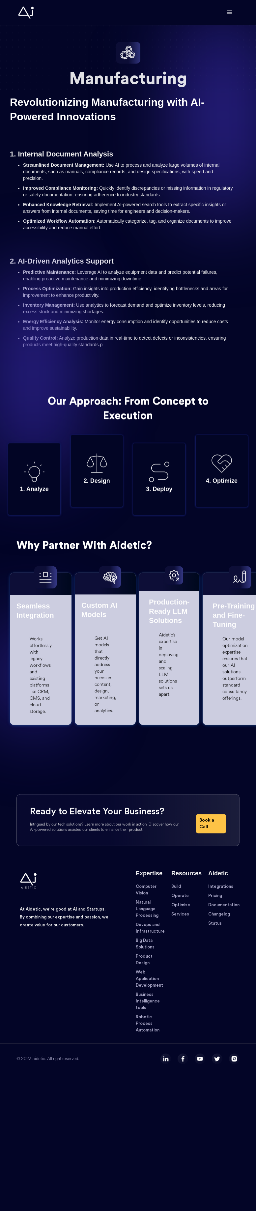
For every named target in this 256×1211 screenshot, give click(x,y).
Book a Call (206, 842)
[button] (230, 12)
